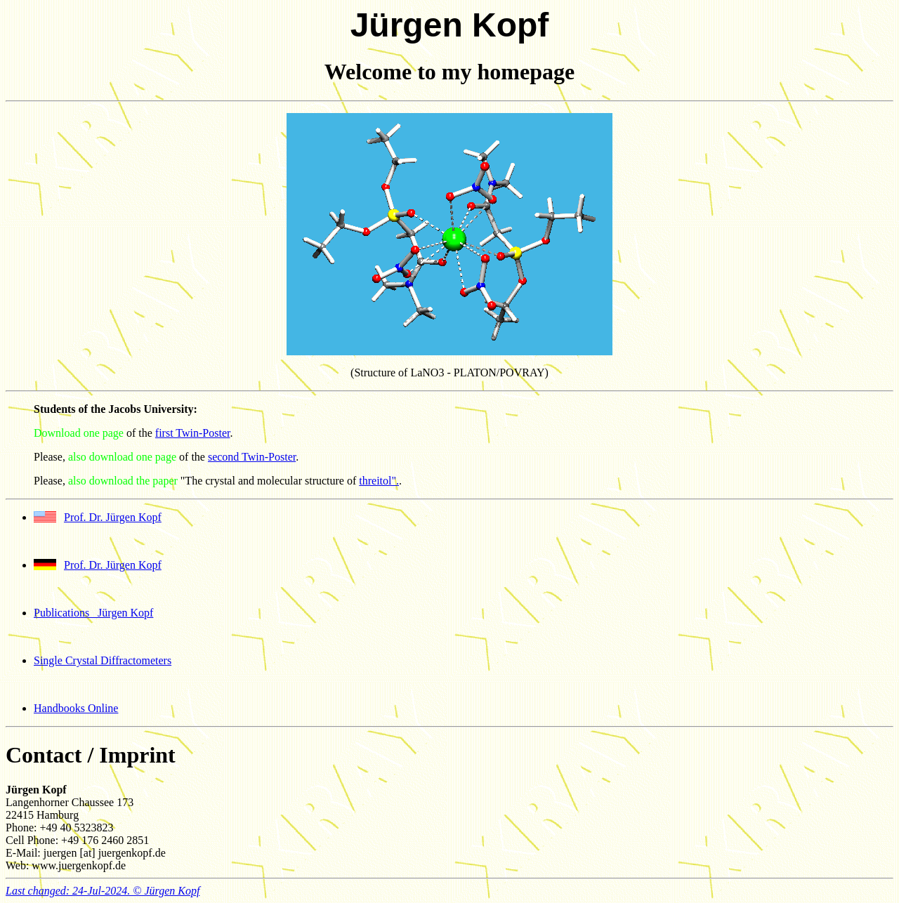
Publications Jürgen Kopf (93, 613)
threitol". (379, 481)
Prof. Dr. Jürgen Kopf (113, 517)
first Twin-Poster (192, 433)
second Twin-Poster (252, 457)
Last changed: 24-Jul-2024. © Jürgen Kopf (102, 891)
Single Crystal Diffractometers (102, 660)
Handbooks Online (76, 708)
